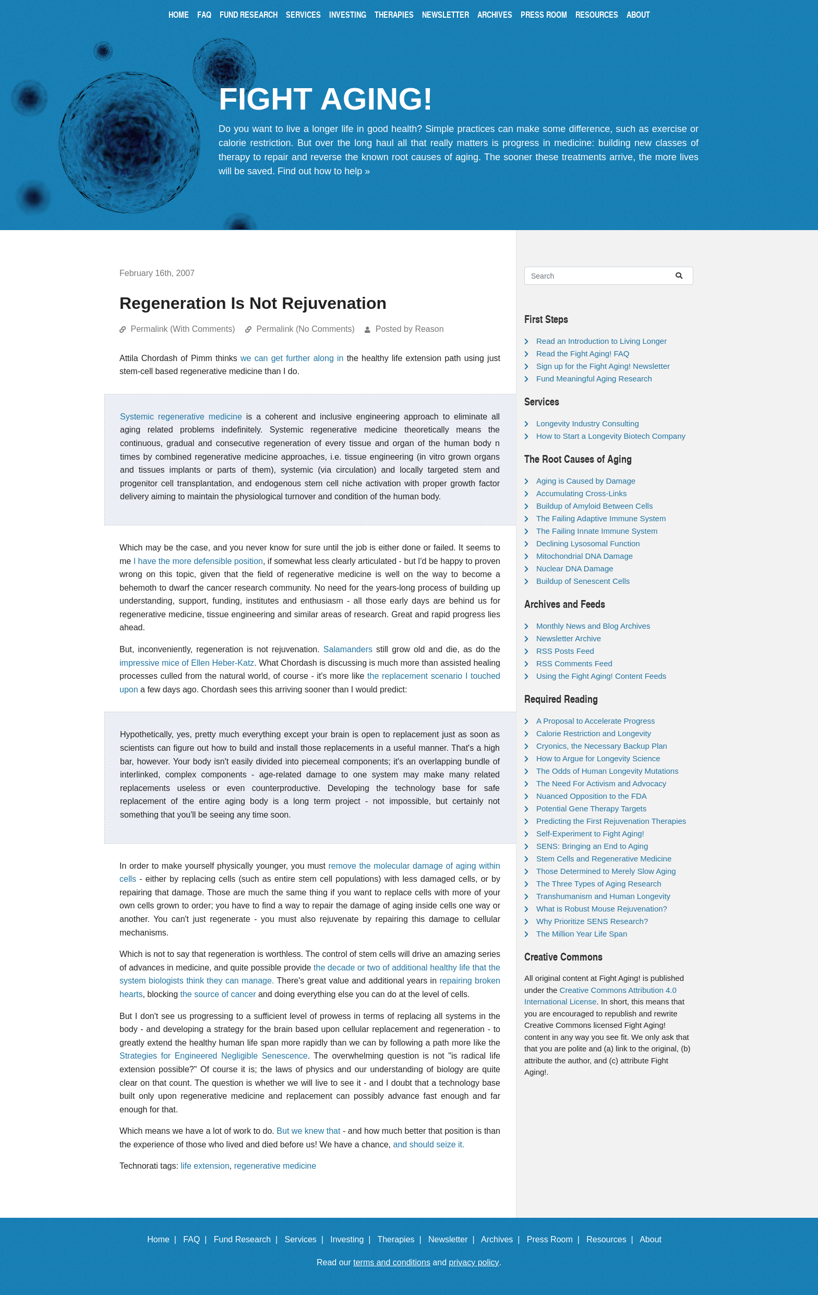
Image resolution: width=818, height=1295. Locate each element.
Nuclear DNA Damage (575, 568)
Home (179, 14)
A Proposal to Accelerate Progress (595, 720)
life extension (205, 1165)
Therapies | (401, 1239)
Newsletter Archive (568, 638)
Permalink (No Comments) (305, 329)
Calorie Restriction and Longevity (593, 733)
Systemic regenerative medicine (181, 416)
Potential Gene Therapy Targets (591, 808)
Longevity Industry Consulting (587, 423)
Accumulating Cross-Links (581, 493)
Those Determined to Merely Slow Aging (606, 871)
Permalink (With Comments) (182, 329)
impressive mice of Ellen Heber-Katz (186, 662)
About (638, 14)
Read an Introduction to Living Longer (601, 341)
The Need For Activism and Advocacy (601, 783)
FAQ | (197, 1239)
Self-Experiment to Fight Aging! (590, 833)
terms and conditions (391, 1262)
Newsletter (445, 14)
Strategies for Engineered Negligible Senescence (213, 1055)
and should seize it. (429, 1144)
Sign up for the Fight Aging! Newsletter (603, 366)
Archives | (502, 1239)
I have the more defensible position (198, 561)
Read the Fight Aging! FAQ (582, 353)
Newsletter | (453, 1239)
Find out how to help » (324, 171)
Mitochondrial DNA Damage (584, 555)
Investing (347, 14)
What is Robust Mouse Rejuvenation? (601, 908)
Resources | (611, 1239)
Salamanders (347, 649)
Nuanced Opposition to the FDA (591, 796)
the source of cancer (218, 994)
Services (303, 14)
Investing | (352, 1239)
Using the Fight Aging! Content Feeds (601, 676)
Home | (164, 1239)
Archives (494, 14)
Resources (596, 14)
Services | (306, 1239)
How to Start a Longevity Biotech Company (610, 435)
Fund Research (249, 14)
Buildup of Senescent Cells (583, 581)
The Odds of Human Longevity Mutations (607, 770)
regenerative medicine (275, 1165)
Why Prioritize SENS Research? (592, 921)
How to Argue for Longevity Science (598, 758)
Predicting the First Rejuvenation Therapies (611, 821)
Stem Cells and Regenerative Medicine (603, 858)
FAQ (204, 14)
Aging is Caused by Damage (585, 480)
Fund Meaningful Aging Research (594, 378)
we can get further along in (291, 358)
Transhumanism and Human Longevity (603, 896)
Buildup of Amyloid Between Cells (594, 505)
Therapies (394, 14)
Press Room (544, 14)
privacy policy (474, 1262)
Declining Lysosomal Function (588, 543)
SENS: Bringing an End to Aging (592, 846)
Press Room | (555, 1239)
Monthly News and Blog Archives (593, 625)
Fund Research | (248, 1239)
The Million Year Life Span (581, 933)
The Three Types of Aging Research (598, 883)
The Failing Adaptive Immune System (601, 518)
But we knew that (308, 1130)
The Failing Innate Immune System (597, 530)
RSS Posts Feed (565, 650)
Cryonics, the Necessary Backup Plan (601, 745)
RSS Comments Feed (574, 663)
